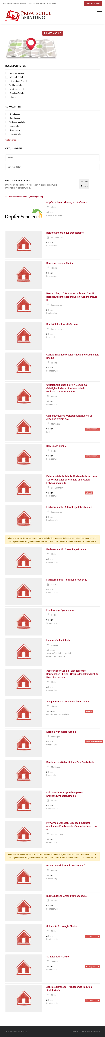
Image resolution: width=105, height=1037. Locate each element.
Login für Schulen (92, 3)
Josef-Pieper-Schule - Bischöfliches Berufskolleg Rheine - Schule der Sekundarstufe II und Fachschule (72, 674)
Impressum (95, 1031)
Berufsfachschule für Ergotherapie (65, 232)
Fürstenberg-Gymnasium (60, 610)
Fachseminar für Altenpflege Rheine (66, 549)
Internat (10, 97)
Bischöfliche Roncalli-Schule (62, 324)
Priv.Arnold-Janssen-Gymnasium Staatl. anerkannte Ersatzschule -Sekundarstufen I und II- (72, 826)
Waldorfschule (13, 85)
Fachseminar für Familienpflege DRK (66, 579)
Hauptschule (12, 118)
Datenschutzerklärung (81, 1031)
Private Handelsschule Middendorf (65, 865)
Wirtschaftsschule (15, 122)
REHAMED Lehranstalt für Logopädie (66, 896)
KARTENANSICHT (52, 33)
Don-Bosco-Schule (56, 446)
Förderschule (13, 134)
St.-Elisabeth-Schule (57, 956)
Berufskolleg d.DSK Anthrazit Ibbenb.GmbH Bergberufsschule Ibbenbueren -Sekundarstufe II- (71, 296)
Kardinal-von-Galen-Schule (61, 732)
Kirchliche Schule (14, 93)
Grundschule (12, 114)
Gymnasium (12, 130)
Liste (84, 182)
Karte (84, 186)
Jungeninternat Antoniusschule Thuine (67, 701)
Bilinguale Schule (14, 77)
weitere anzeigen (12, 140)
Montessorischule (14, 89)
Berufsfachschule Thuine (60, 263)
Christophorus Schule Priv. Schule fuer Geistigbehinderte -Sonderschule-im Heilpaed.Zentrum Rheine (67, 388)
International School (16, 81)
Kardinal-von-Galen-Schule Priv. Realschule (70, 762)
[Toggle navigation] (98, 13)
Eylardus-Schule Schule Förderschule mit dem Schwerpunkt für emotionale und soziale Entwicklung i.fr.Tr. (71, 479)
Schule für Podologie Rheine (61, 926)
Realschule (12, 126)
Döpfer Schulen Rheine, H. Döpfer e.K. (67, 202)
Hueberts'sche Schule (58, 640)
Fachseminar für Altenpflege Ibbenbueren (69, 507)
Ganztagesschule (14, 73)
